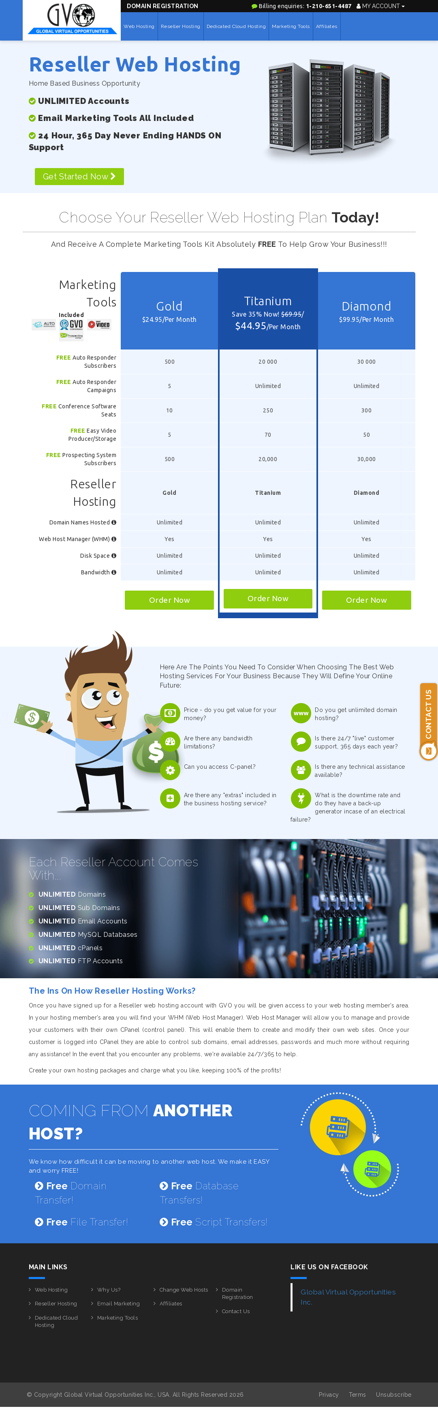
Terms (357, 1394)
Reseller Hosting (181, 26)
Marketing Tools (291, 26)
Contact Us (236, 1311)
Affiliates (327, 26)
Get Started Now (79, 176)
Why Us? (109, 1290)
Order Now (169, 599)
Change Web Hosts (184, 1290)
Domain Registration (163, 6)
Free (63, 357)
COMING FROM (131, 1122)
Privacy (329, 1394)
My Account (381, 6)
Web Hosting (139, 26)
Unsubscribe (394, 1394)
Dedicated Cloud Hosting (236, 26)
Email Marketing (118, 1304)
